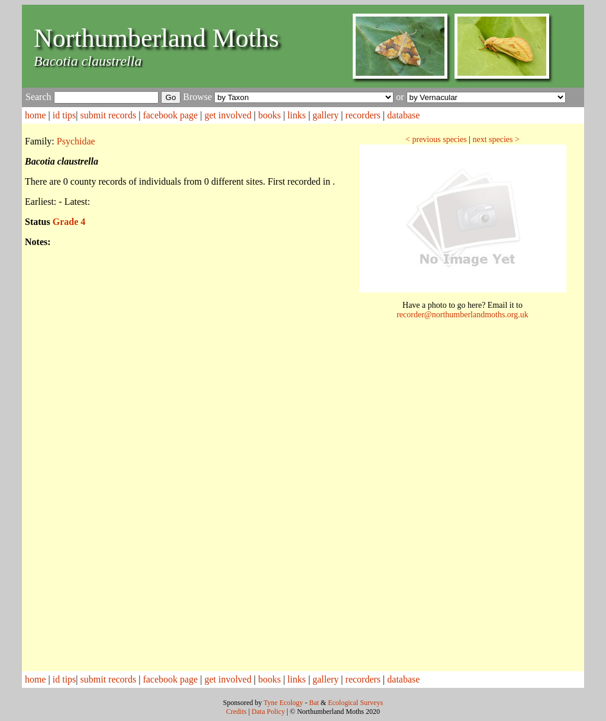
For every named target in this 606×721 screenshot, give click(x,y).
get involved (228, 115)
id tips (64, 115)
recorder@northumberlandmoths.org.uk (462, 314)
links (297, 115)
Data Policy (268, 711)
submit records (108, 115)
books (269, 115)
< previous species (436, 139)
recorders (363, 115)
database (403, 115)
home (35, 115)
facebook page (170, 115)
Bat (314, 703)
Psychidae (76, 141)
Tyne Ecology (283, 703)
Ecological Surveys (355, 703)
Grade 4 (69, 222)
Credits (236, 711)
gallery (325, 115)
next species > (495, 139)
